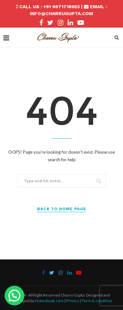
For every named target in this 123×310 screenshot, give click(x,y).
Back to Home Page (61, 209)
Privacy (72, 300)
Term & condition (97, 300)
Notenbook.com (49, 300)
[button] (14, 295)
